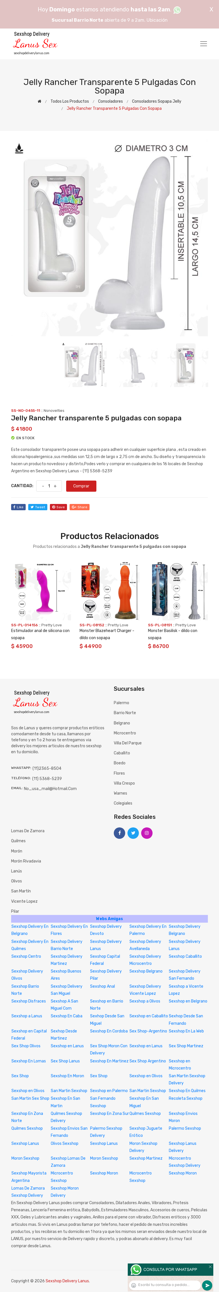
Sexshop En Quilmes (187, 1090)
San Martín (21, 891)
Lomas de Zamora (27, 831)
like (18, 507)
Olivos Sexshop (64, 1143)
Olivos (16, 881)
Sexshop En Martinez (109, 1061)
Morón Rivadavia (26, 861)
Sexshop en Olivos (146, 1076)
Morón (16, 851)
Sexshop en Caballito (148, 1016)
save (58, 507)
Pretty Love (51, 625)
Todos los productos (69, 101)
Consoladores (110, 101)
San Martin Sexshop (69, 1090)
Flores (119, 773)
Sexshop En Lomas (28, 1061)
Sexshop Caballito (185, 956)
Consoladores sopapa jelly (156, 101)
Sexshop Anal (102, 986)
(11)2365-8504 (47, 768)
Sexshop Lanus (25, 1143)
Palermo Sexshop (185, 1128)
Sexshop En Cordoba (109, 1031)
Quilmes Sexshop (145, 1113)
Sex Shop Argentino (147, 1061)
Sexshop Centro (26, 956)
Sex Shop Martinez (186, 1046)
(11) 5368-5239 (47, 778)
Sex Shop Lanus (65, 1061)
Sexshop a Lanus (26, 1016)
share (79, 507)
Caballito (122, 753)
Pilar (15, 911)
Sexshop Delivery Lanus (67, 1281)
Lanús (16, 871)
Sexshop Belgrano (146, 971)
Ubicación (157, 20)
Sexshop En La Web (186, 1031)
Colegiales (123, 803)
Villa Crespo (124, 783)
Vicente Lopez (24, 901)
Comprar (81, 486)
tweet (38, 507)
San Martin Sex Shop (30, 1098)
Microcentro (125, 733)
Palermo (121, 702)
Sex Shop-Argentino (148, 1031)
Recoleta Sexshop (185, 1098)
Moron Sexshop (25, 1158)
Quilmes (18, 841)
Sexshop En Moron (67, 1076)
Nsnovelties (54, 410)
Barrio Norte (125, 712)
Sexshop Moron (104, 1173)
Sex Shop (20, 1076)
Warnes (120, 793)
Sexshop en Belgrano (188, 1001)
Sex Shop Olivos (25, 1046)
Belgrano (122, 723)
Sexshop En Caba (66, 1016)
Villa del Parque (128, 743)
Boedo (119, 763)
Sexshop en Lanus (67, 1046)
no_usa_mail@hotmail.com (50, 788)
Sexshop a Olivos (144, 1001)
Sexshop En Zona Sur (109, 1113)
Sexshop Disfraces (28, 1001)
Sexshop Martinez (146, 1158)
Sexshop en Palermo (109, 1090)
